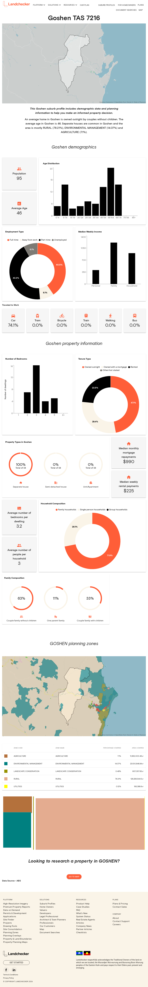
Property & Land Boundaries (17, 938)
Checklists (81, 932)
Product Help (83, 903)
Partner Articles (84, 929)
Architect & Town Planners (53, 919)
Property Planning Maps (15, 942)
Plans (141, 5)
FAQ (78, 910)
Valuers (43, 910)
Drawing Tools (10, 926)
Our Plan (84, 5)
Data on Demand (11, 910)
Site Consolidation (12, 929)
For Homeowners (127, 5)
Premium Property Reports (16, 906)
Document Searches (126, 10)
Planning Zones (10, 932)
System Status (83, 916)
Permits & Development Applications (15, 915)
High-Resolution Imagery (15, 903)
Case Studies (83, 906)
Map (141, 10)
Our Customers (47, 926)
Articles (80, 922)
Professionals (46, 922)
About (116, 918)
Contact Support (121, 921)
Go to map (74, 876)
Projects (7, 922)
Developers (45, 913)
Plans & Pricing (120, 903)
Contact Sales (120, 906)
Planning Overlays (12, 935)
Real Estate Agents (85, 919)
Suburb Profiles (106, 5)
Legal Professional (49, 916)
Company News (84, 926)
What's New (82, 913)
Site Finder (8, 919)
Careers (117, 924)
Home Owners (47, 906)
